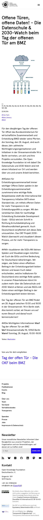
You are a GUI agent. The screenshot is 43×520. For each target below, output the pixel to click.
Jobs (4, 422)
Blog (3, 393)
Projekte (5, 384)
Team (4, 402)
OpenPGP (17, 486)
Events (4, 390)
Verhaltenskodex (8, 408)
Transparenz (7, 411)
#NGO (4, 120)
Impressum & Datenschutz (12, 425)
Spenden (5, 416)
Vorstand (5, 405)
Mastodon (11, 339)
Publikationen (7, 387)
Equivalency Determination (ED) (22, 507)
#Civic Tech (5, 115)
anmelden (36, 451)
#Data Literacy (6, 117)
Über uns (5, 399)
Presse (4, 419)
